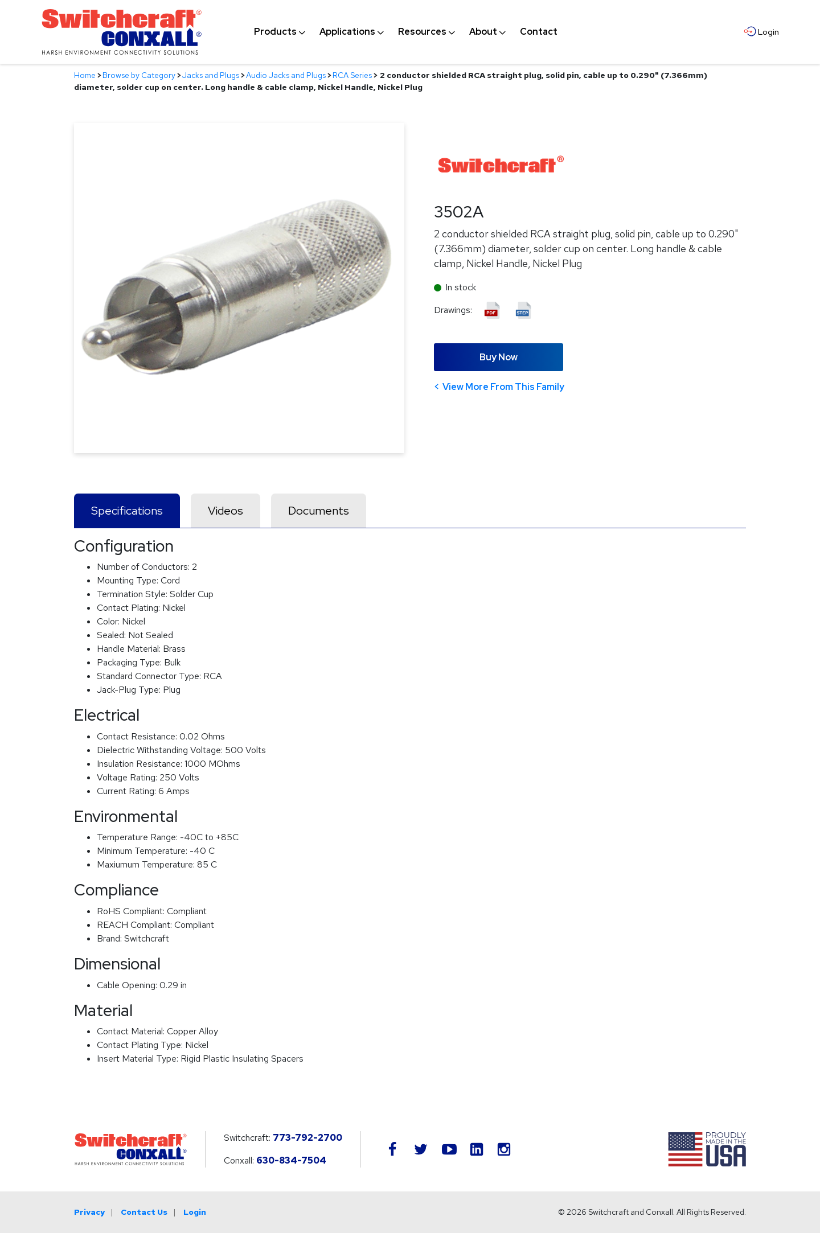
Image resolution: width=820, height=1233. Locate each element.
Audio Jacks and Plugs (286, 75)
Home (85, 75)
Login (194, 1212)
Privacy (89, 1212)
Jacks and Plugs (210, 75)
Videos (225, 510)
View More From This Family (503, 387)
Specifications (127, 510)
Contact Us (144, 1212)
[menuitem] (275, 32)
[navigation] (406, 32)
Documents (318, 510)
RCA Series (352, 75)
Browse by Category (138, 75)
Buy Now (498, 357)
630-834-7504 (291, 1160)
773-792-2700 (307, 1138)
